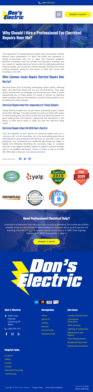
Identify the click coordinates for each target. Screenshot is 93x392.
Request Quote (48, 334)
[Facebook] (7, 334)
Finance (45, 326)
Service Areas (48, 330)
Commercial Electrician (77, 315)
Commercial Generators (72, 320)
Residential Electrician (77, 342)
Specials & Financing (14, 370)
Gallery (8, 359)
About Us (46, 319)
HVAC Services (73, 325)
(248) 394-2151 (26, 230)
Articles (45, 323)
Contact (8, 366)
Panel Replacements (76, 338)
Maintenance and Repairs (75, 333)
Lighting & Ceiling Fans (77, 329)
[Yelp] (19, 334)
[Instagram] (13, 334)
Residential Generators (77, 346)
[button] (20, 159)
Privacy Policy (37, 387)
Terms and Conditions (53, 387)
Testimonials (10, 374)
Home (44, 315)
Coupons (9, 355)
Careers (8, 363)
